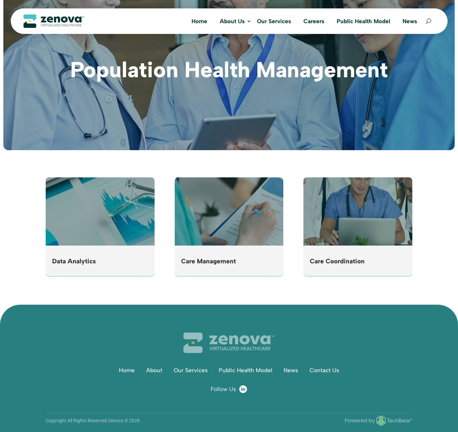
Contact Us (324, 370)
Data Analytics (74, 261)
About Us (232, 21)
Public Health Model (363, 21)
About (154, 370)
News (410, 21)
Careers (313, 21)
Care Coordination (337, 261)
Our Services (274, 21)
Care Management (208, 261)
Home (199, 21)
